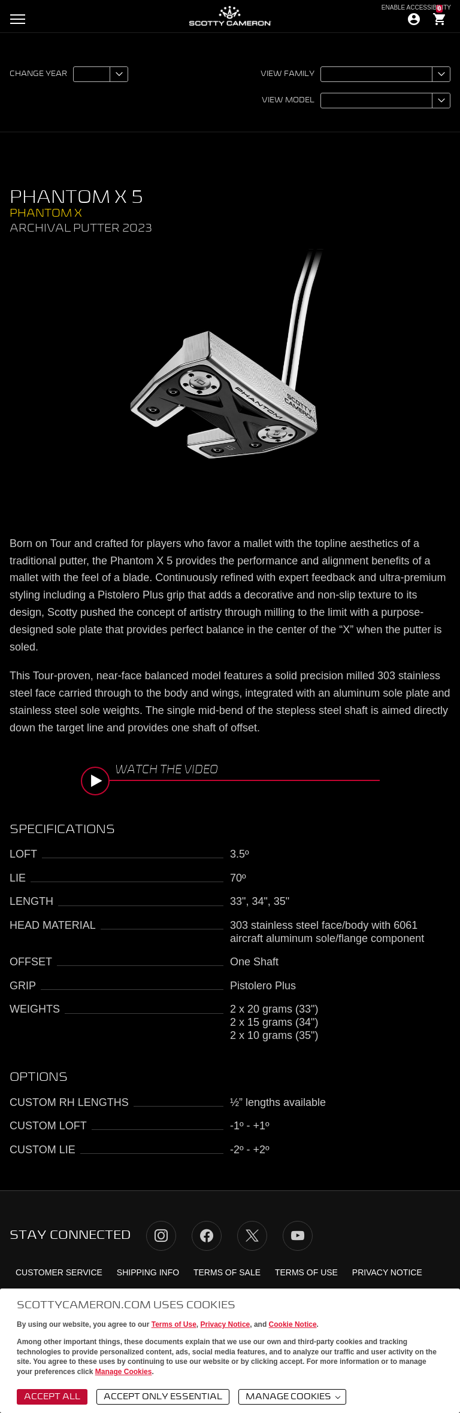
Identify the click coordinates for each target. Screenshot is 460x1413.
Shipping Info (148, 1272)
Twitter (252, 1236)
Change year (38, 74)
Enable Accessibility (416, 8)
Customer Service (59, 1272)
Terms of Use (174, 1324)
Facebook (207, 1236)
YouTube (298, 1236)
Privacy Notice (225, 1324)
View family (287, 74)
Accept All (52, 1397)
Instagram (161, 1236)
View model (288, 100)
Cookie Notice (293, 1324)
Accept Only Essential (163, 1397)
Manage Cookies (123, 1372)
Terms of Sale (227, 1272)
